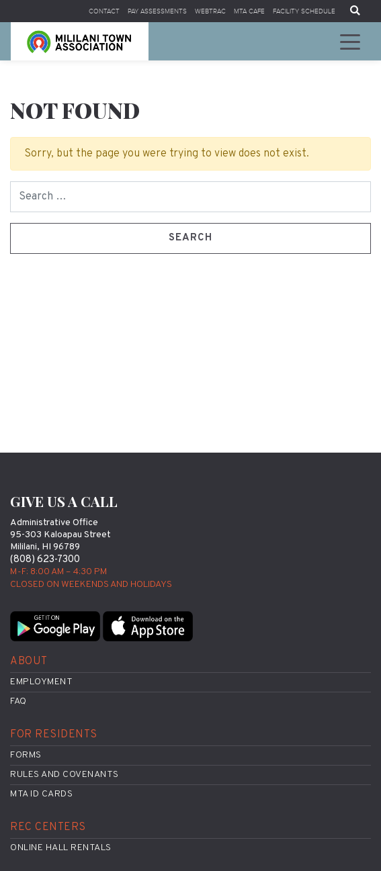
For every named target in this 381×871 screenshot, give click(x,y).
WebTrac (210, 11)
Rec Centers (48, 827)
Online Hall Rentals (61, 848)
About (29, 661)
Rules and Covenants (64, 774)
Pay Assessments (157, 11)
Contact (104, 11)
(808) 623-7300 (45, 559)
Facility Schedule (304, 11)
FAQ (18, 701)
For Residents (53, 734)
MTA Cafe (249, 11)
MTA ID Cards (41, 794)
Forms (26, 755)
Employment (41, 682)
